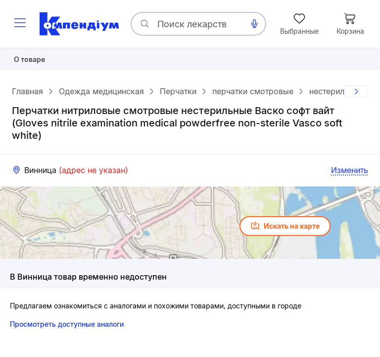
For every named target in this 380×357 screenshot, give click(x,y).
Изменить (349, 174)
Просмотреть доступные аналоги (67, 328)
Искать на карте (285, 230)
